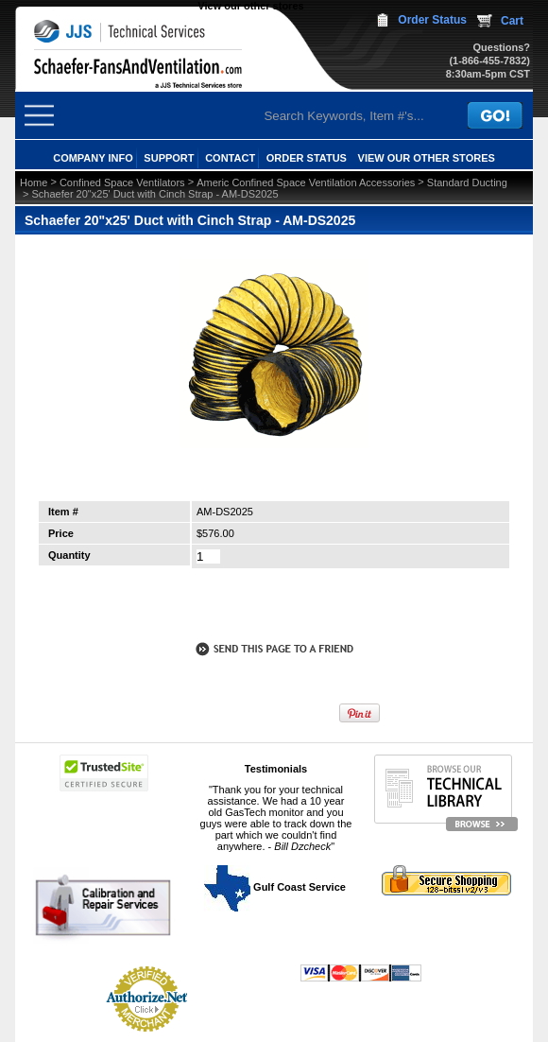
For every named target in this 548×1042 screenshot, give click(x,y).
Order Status (432, 19)
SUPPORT (169, 158)
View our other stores (250, 5)
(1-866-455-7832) (489, 60)
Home (33, 182)
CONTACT (230, 158)
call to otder (273, 608)
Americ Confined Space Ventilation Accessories (306, 182)
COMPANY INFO (93, 158)
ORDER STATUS (306, 158)
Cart (512, 20)
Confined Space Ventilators (122, 182)
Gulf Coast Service (276, 887)
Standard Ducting (467, 182)
